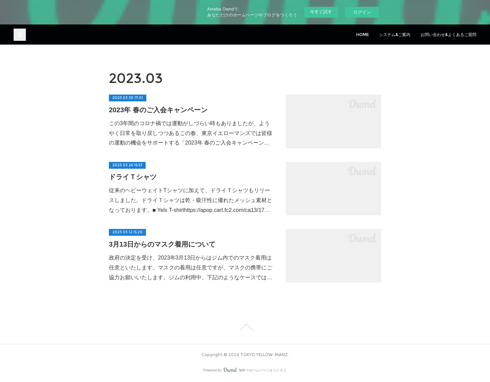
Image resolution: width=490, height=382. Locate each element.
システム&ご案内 (394, 34)
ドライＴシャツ (133, 177)
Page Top (245, 327)
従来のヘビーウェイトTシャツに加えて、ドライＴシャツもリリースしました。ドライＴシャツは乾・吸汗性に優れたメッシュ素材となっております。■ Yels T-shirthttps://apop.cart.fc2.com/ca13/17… (190, 200)
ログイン (362, 12)
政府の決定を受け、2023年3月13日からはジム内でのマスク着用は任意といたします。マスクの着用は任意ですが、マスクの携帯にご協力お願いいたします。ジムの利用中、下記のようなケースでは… (190, 267)
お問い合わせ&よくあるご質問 (448, 34)
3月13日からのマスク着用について (162, 244)
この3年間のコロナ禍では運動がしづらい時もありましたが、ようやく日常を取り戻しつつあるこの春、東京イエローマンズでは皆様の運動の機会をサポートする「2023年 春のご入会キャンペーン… (190, 133)
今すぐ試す (321, 11)
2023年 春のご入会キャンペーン (158, 110)
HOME (362, 34)
